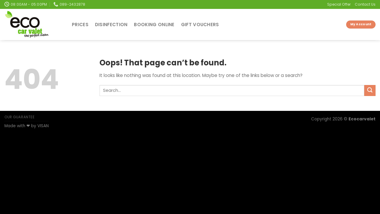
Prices (80, 24)
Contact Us (365, 4)
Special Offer (339, 4)
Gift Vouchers (200, 24)
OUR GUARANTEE (19, 117)
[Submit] (370, 90)
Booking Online (154, 24)
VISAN (43, 126)
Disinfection (111, 24)
